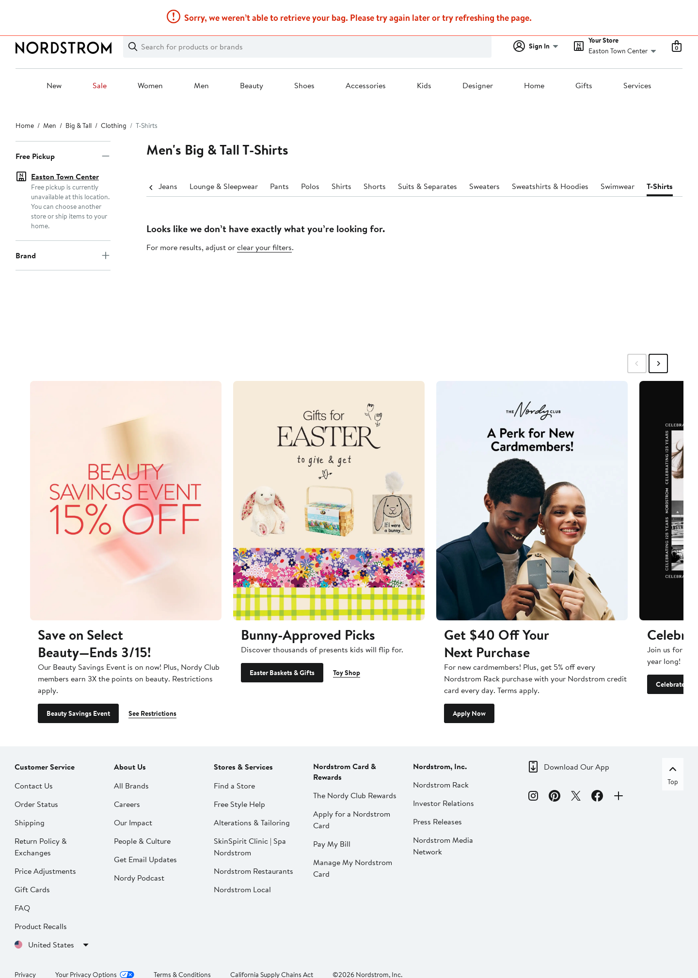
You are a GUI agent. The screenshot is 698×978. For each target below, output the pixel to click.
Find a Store (234, 785)
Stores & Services (243, 766)
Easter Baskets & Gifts (282, 673)
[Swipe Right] (658, 363)
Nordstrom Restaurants (253, 871)
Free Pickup (63, 156)
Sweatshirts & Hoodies (540, 186)
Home (534, 86)
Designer (477, 86)
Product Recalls (41, 926)
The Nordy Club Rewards (355, 795)
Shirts (332, 186)
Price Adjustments (45, 871)
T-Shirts (650, 186)
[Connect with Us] (618, 797)
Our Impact (133, 822)
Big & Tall (78, 125)
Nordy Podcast (139, 877)
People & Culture (142, 841)
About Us (130, 766)
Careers (127, 804)
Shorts (365, 186)
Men (201, 86)
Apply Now (469, 713)
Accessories (366, 86)
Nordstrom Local (242, 889)
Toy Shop (346, 673)
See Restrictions (152, 713)
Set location (51, 205)
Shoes (304, 86)
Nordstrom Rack (441, 784)
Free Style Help (239, 804)
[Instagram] (533, 797)
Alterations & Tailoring (252, 822)
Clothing (114, 125)
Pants (269, 186)
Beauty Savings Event (78, 713)
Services (637, 86)
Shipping (30, 822)
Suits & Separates (417, 186)
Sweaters (475, 186)
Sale (100, 86)
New (54, 86)
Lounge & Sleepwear (214, 186)
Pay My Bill (331, 843)
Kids (424, 86)
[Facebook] (597, 797)
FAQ (22, 907)
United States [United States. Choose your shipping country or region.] (60, 944)
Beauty (251, 86)
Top (673, 775)
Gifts (583, 86)
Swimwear (608, 186)
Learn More (485, 9)
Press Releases (437, 821)
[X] (576, 797)
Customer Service (45, 766)
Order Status (36, 804)
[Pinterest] (554, 797)
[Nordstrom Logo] (63, 48)
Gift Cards (32, 889)
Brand (63, 238)
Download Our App (576, 766)
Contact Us (34, 785)
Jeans (158, 186)
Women (150, 86)
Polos (300, 186)
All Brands (131, 785)
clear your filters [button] (264, 247)
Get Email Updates (145, 859)
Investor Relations (443, 803)
